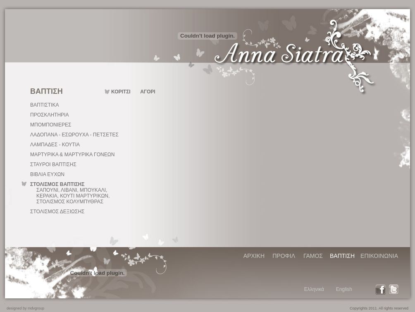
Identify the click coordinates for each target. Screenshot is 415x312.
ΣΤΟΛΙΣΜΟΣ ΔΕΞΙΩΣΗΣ (57, 211)
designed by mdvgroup (25, 308)
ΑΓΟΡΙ (147, 92)
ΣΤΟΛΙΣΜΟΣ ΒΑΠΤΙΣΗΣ (57, 184)
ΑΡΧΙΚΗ (254, 255)
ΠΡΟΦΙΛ (283, 255)
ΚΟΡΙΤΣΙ (121, 92)
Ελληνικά (314, 289)
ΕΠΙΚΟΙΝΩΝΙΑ (379, 255)
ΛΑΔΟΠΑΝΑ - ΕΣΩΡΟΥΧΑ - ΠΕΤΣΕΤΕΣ (74, 135)
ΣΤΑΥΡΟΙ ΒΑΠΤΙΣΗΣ (53, 164)
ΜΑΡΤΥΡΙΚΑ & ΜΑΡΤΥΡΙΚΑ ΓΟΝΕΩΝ (72, 154)
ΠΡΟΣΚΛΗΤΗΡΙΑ (49, 115)
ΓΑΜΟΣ (313, 255)
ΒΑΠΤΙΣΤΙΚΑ (44, 105)
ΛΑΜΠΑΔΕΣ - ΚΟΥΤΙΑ (55, 145)
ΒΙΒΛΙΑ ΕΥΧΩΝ (47, 174)
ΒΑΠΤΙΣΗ (342, 255)
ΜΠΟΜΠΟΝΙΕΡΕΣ (50, 125)
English (344, 289)
